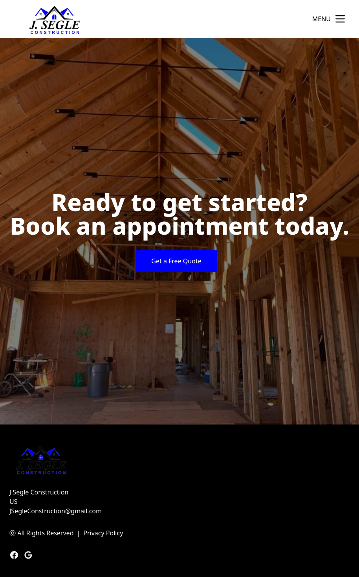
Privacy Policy (103, 533)
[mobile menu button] (340, 18)
